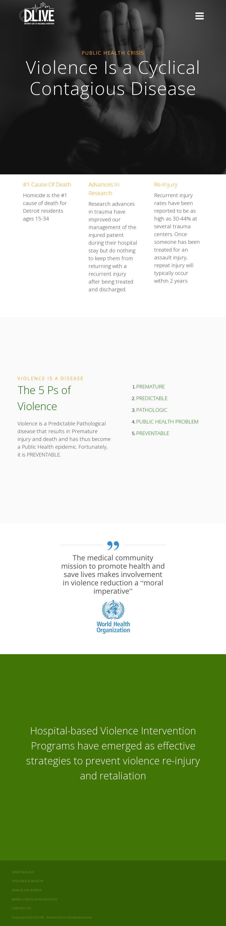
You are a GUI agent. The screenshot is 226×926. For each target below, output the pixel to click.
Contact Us (21, 908)
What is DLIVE (23, 872)
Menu (199, 16)
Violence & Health (27, 881)
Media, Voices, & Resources (34, 899)
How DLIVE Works (27, 890)
